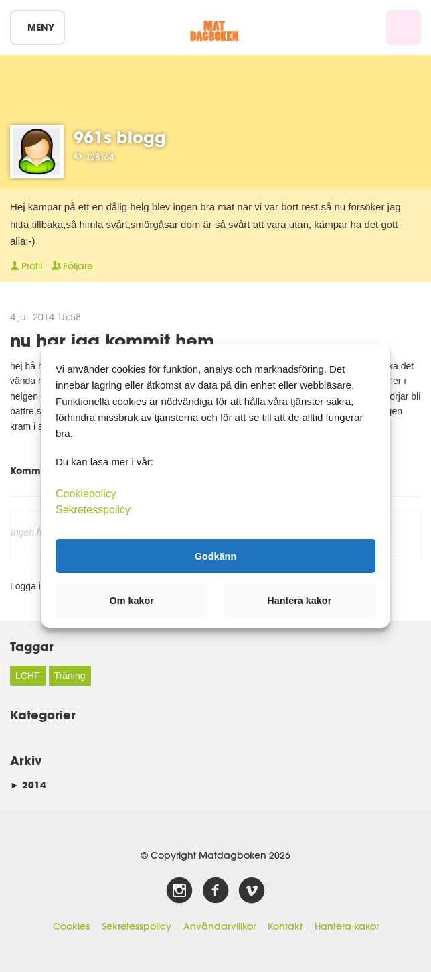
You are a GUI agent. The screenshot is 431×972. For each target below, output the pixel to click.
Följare (72, 266)
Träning (70, 675)
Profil (26, 266)
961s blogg (120, 137)
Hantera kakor (347, 926)
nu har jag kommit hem (112, 339)
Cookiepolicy (86, 493)
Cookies (71, 926)
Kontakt (285, 926)
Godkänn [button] (215, 555)
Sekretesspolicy (136, 926)
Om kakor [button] (132, 600)
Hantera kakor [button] (299, 600)
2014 (28, 784)
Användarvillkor (219, 926)
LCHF (27, 675)
